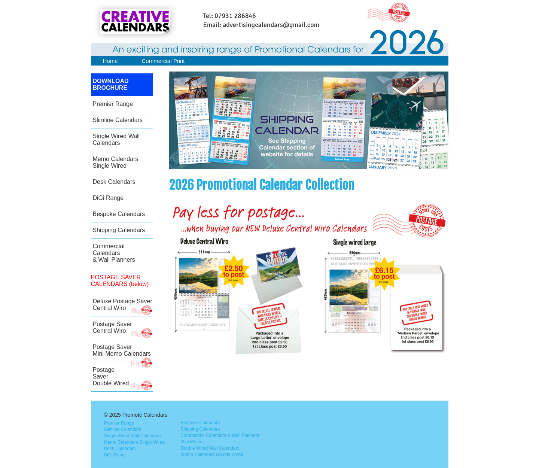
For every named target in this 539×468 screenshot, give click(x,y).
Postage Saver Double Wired (123, 379)
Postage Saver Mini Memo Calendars (123, 353)
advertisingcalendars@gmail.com (271, 25)
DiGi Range (108, 198)
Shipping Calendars (119, 230)
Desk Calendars (114, 182)
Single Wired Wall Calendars (116, 139)
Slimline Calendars (118, 120)
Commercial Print (163, 61)
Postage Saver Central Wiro (123, 330)
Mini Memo (192, 441)
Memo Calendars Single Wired (115, 162)
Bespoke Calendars (119, 214)
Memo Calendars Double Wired (212, 454)
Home (110, 61)
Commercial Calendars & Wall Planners (114, 253)
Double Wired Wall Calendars (210, 448)
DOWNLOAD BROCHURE (111, 84)
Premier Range (113, 104)
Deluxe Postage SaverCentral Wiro (123, 307)
